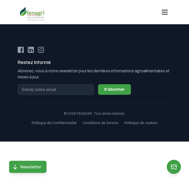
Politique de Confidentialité (54, 122)
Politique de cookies (140, 122)
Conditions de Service (100, 122)
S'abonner (114, 89)
